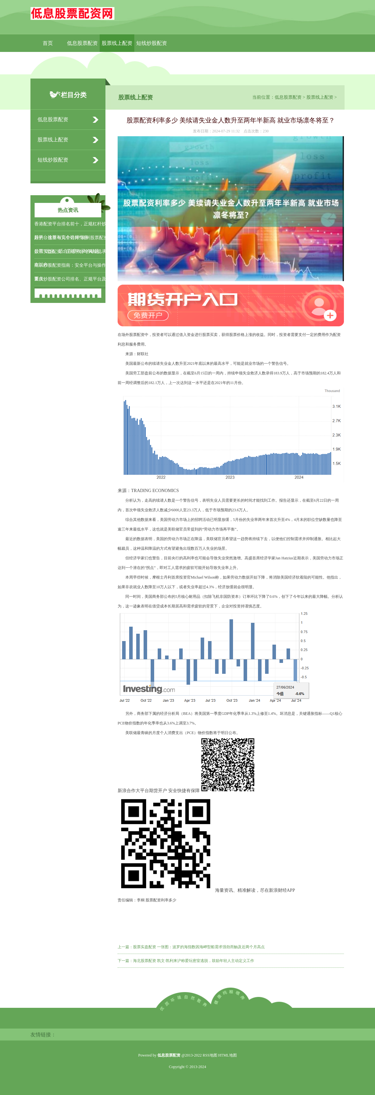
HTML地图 (227, 1055)
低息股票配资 (82, 43)
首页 (48, 43)
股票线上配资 (117, 43)
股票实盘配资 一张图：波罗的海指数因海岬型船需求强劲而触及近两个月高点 (199, 947)
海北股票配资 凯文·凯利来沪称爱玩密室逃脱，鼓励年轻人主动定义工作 (193, 960)
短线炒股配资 (151, 43)
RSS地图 (210, 1055)
